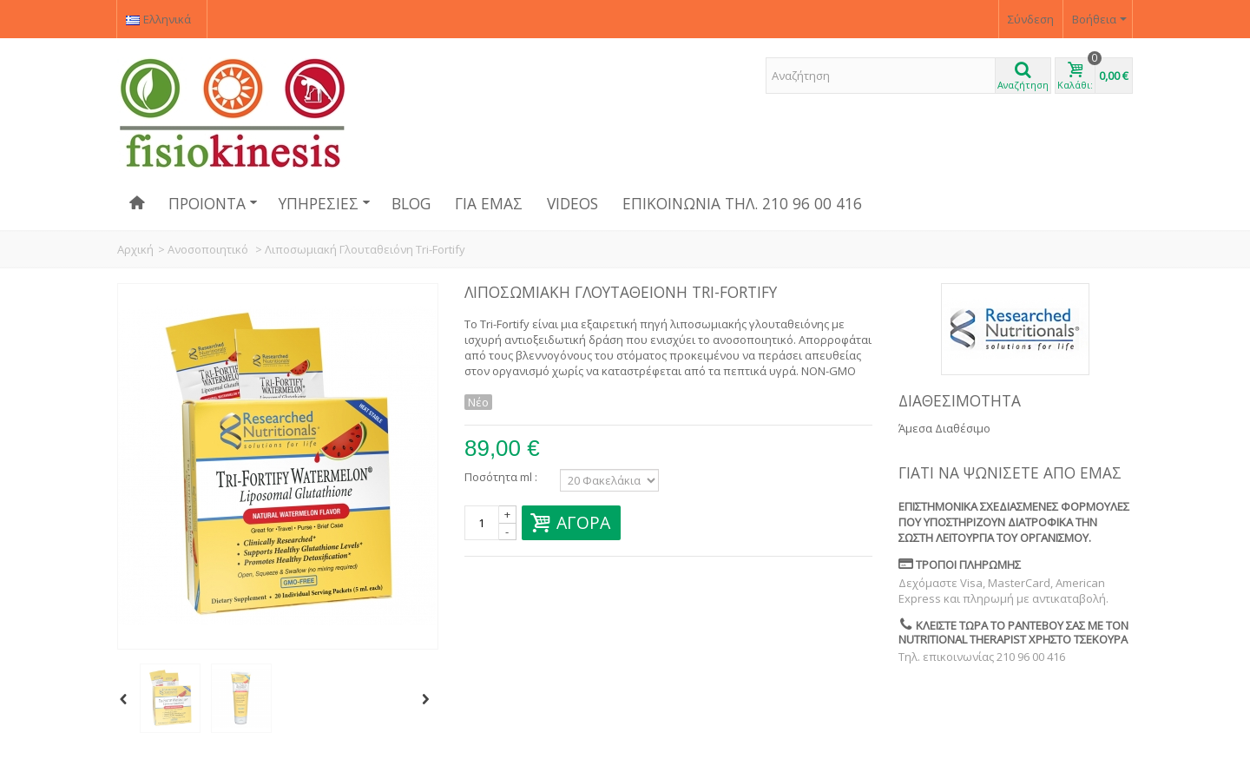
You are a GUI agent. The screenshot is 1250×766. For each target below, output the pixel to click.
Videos (572, 203)
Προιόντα (213, 203)
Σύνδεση (1031, 19)
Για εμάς (489, 203)
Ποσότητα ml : (500, 477)
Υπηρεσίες (325, 203)
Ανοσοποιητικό (209, 249)
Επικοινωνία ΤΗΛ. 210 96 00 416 (742, 203)
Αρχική (135, 249)
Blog (411, 203)
